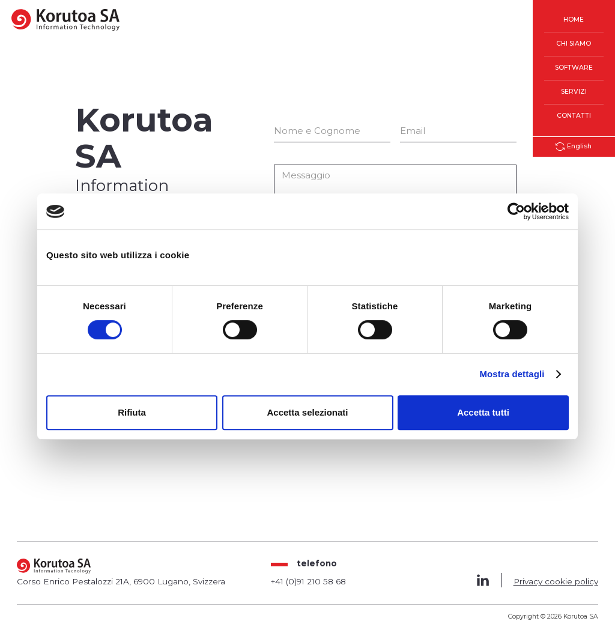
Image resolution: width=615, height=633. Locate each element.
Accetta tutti (483, 412)
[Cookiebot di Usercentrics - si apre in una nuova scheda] (516, 211)
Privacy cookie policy (556, 581)
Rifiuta (132, 412)
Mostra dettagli (511, 374)
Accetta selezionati (307, 412)
